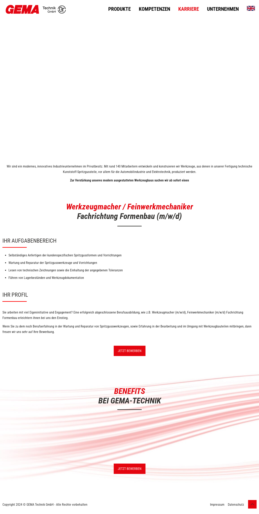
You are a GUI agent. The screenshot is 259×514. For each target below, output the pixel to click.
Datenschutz (236, 505)
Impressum (217, 505)
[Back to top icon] (252, 504)
